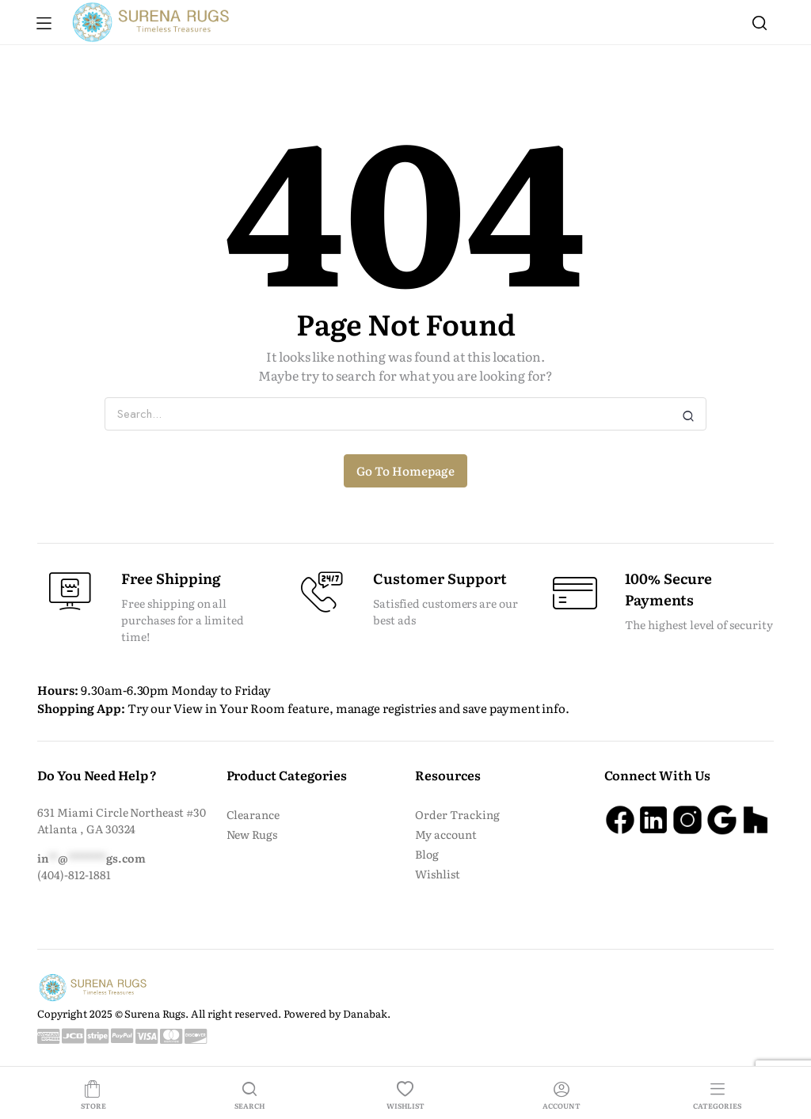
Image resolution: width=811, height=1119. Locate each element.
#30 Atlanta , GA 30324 (121, 820)
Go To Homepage (405, 470)
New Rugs (252, 834)
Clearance (253, 814)
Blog (427, 854)
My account (446, 834)
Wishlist (437, 874)
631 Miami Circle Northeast (111, 812)
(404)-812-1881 (74, 874)
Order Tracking (457, 814)
